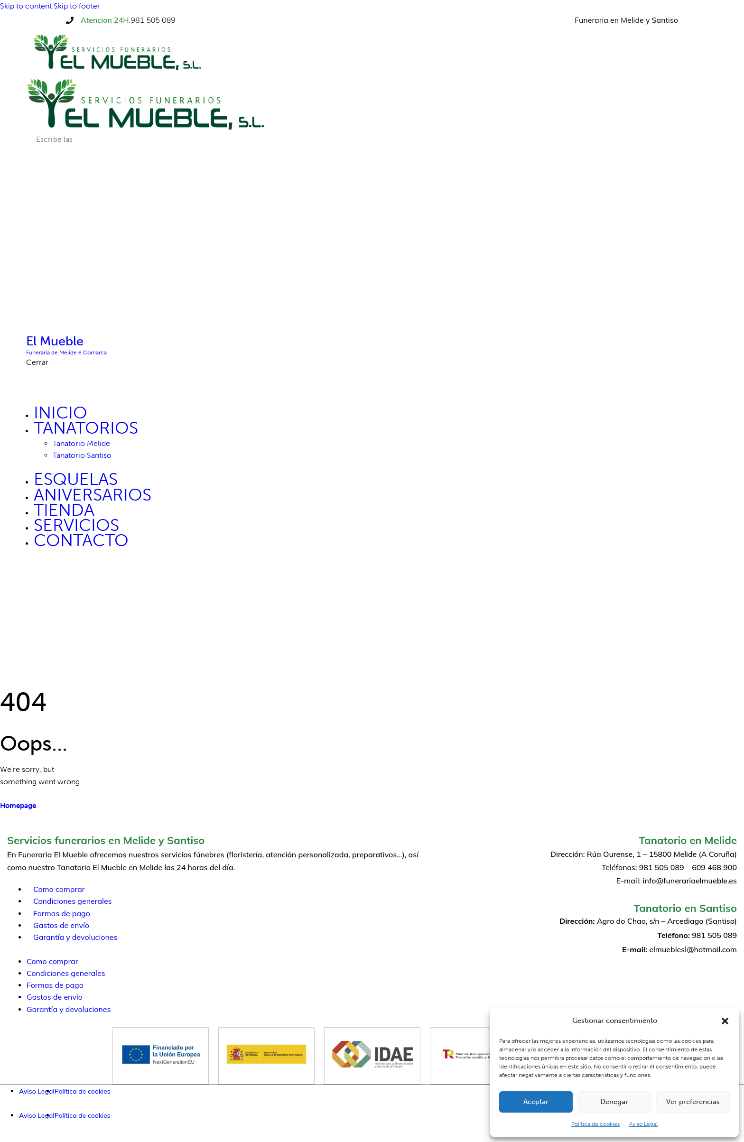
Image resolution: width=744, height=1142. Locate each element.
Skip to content (26, 5)
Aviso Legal (643, 1124)
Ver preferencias (693, 1101)
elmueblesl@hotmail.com (693, 949)
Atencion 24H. (105, 20)
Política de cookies (595, 1124)
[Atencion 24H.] (70, 20)
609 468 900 (714, 867)
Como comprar (59, 889)
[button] (725, 1021)
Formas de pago (61, 913)
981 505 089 (153, 20)
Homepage (18, 805)
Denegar (614, 1101)
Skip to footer (77, 5)
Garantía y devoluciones (75, 937)
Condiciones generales (72, 901)
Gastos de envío (61, 925)
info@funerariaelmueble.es (690, 880)
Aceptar (536, 1101)
